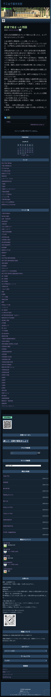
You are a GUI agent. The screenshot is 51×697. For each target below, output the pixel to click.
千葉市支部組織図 (7, 231)
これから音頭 (5, 289)
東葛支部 (4, 176)
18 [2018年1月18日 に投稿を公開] (27, 150)
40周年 (3, 380)
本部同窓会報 (5, 237)
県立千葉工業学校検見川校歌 (10, 260)
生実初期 (4, 354)
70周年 (3, 385)
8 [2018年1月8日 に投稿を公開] (20, 148)
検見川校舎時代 (6, 245)
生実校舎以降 (5, 372)
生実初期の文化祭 (7, 357)
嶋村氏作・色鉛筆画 (7, 401)
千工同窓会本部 (6, 171)
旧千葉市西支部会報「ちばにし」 (11, 315)
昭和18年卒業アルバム (8, 367)
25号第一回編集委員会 (9, 532)
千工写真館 (5, 330)
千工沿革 (4, 234)
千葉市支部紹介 (6, 213)
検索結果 (4, 403)
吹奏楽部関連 (5, 398)
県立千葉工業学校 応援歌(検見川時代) (12, 273)
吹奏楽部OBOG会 (7, 181)
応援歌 (3, 294)
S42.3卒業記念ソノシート (9, 284)
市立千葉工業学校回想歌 (8, 258)
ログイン (5, 669)
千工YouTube (5, 168)
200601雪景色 (6, 341)
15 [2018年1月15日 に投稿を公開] (20, 150)
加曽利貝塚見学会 (8, 526)
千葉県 (3, 184)
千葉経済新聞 (5, 191)
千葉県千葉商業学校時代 (8, 338)
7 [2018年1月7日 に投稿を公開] (18, 148)
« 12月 (23, 155)
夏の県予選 (6, 488)
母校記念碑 (5, 299)
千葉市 (3, 186)
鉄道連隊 (4, 247)
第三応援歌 (5, 281)
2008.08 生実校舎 (7, 364)
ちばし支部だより (7, 226)
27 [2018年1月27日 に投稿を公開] (32, 152)
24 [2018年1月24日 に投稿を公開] (25, 152)
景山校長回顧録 (6, 242)
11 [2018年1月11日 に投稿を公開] (27, 148)
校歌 (3, 291)
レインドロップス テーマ (18, 694)
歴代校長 (4, 395)
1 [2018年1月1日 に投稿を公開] (20, 147)
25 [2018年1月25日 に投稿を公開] (27, 152)
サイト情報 (5, 297)
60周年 (3, 388)
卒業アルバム (5, 393)
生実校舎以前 (5, 370)
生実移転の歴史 (6, 239)
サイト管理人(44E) (13, 551)
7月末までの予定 (8, 513)
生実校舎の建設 (6, 346)
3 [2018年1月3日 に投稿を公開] (25, 147)
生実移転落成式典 (7, 351)
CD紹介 (4, 255)
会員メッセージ (6, 229)
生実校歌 (4, 266)
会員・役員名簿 (6, 219)
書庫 (3, 302)
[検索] (23, 465)
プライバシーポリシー (8, 406)
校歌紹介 (4, 252)
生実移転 (4, 349)
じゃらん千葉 (5, 197)
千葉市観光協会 (6, 199)
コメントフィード (8, 674)
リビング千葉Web (7, 194)
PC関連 (4, 323)
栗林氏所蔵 (5, 336)
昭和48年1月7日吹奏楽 (8, 318)
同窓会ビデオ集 (6, 305)
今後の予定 (6, 476)
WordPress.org (7, 677)
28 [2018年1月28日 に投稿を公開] (18, 153)
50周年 (3, 382)
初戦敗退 (5, 482)
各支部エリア (5, 325)
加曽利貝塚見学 (7, 520)
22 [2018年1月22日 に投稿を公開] (20, 152)
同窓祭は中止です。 (8, 495)
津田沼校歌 (5, 263)
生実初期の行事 (6, 359)
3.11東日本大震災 (7, 312)
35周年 (3, 377)
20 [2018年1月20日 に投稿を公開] (32, 150)
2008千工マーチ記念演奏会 (9, 271)
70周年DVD (5, 286)
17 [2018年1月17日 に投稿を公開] (25, 150)
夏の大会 (5, 501)
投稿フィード (6, 672)
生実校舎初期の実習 (7, 362)
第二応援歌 (5, 278)
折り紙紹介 (5, 310)
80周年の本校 (5, 375)
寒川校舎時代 (5, 333)
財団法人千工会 (6, 173)
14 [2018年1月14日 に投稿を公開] (18, 150)
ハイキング (5, 307)
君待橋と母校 (5, 320)
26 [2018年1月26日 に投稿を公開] (30, 152)
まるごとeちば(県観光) (8, 202)
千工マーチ (5, 268)
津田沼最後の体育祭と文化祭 (10, 344)
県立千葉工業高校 (7, 163)
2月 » (27, 155)
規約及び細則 (5, 216)
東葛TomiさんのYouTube (8, 204)
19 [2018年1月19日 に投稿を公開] (30, 150)
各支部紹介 (5, 221)
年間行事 (4, 224)
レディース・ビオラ (7, 178)
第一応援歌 (5, 276)
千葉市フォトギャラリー (8, 189)
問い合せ (4, 328)
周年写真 (4, 390)
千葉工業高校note (7, 166)
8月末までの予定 (8, 507)
